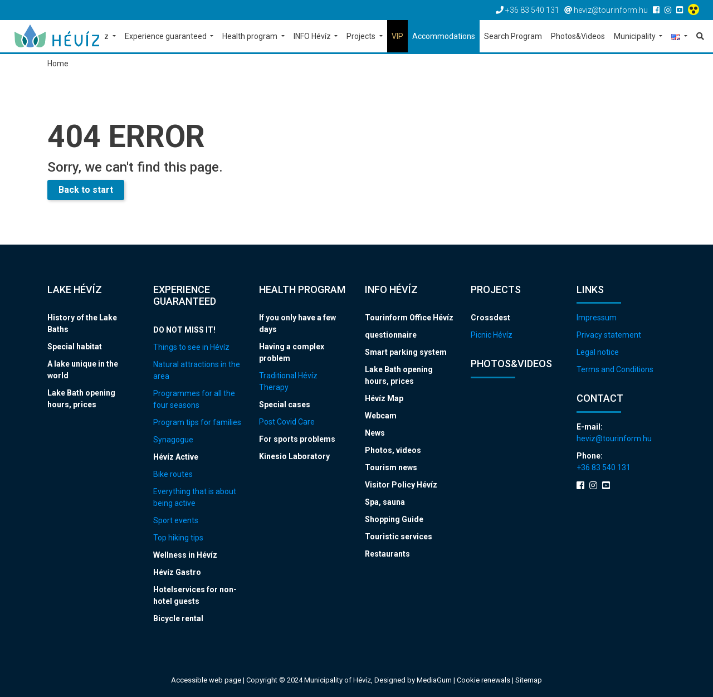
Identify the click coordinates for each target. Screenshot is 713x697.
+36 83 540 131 (604, 467)
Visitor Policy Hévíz (401, 484)
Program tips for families (197, 422)
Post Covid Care (287, 421)
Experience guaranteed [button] (166, 36)
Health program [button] (250, 36)
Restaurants (387, 553)
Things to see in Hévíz (191, 347)
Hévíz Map (384, 398)
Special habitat (74, 346)
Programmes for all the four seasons (194, 399)
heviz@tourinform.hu (614, 438)
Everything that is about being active (194, 497)
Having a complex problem (291, 352)
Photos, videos (393, 450)
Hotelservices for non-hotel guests (195, 595)
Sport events (175, 520)
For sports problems (297, 439)
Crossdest (490, 317)
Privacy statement (609, 334)
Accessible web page (206, 680)
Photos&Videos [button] (578, 36)
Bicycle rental (178, 618)
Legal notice (598, 352)
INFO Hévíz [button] (313, 36)
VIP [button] (397, 36)
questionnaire (391, 334)
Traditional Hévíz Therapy (288, 381)
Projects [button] (361, 36)
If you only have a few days (297, 323)
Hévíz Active (175, 456)
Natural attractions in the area (196, 370)
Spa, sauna (385, 502)
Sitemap (528, 680)
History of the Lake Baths (82, 323)
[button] (679, 37)
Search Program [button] (513, 36)
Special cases (284, 404)
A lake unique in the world (82, 369)
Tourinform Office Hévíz (409, 317)
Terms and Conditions (615, 369)
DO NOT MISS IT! (184, 329)
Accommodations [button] (443, 36)
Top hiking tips (178, 537)
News (375, 432)
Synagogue (173, 439)
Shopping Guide (394, 519)
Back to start (85, 189)
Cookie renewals (484, 680)
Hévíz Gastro (177, 572)
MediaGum (434, 680)
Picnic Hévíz (491, 334)
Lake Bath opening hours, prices (81, 398)
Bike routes (173, 474)
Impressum (597, 317)
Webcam (381, 415)
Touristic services (398, 536)
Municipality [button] (635, 36)
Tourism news (391, 467)
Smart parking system (406, 352)
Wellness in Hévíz (185, 554)
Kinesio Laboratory (294, 456)
